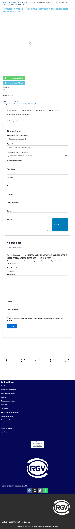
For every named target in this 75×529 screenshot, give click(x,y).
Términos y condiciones (8, 390)
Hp (25, 104)
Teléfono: (10, 186)
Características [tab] (12, 110)
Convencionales (19, 2)
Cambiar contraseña (7, 420)
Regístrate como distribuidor (10, 412)
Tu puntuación (12, 268)
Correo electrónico (13, 309)
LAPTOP (29, 104)
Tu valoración (11, 274)
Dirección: (10, 211)
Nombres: (10, 194)
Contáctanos (5, 386)
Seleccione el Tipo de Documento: (17, 152)
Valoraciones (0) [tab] (54, 110)
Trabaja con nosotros (8, 401)
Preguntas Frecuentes (8, 393)
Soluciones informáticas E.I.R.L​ (16, 522)
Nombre (10, 301)
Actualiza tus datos (7, 416)
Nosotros (4, 432)
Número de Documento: (14, 161)
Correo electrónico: (13, 202)
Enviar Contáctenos (60, 225)
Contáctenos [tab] (40, 110)
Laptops (10, 2)
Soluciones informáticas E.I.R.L (14, 486)
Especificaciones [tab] (26, 110)
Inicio (4, 2)
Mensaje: (10, 219)
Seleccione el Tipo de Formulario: (17, 135)
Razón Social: (11, 169)
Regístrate (4, 409)
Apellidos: (10, 177)
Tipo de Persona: (12, 144)
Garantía (3, 397)
